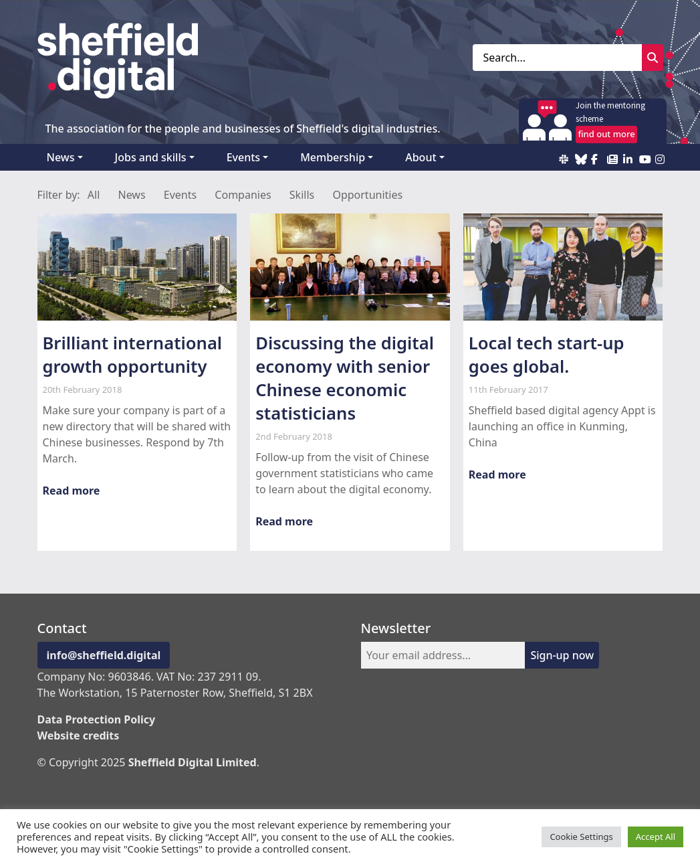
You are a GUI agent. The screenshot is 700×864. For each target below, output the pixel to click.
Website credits (78, 735)
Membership (332, 157)
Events (243, 157)
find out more (606, 134)
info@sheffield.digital (104, 655)
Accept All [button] (655, 837)
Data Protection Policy (96, 719)
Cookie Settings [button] (581, 837)
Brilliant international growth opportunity (133, 354)
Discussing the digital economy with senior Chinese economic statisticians (344, 378)
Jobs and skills (151, 157)
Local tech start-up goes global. (546, 354)
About (420, 157)
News (61, 157)
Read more (71, 490)
